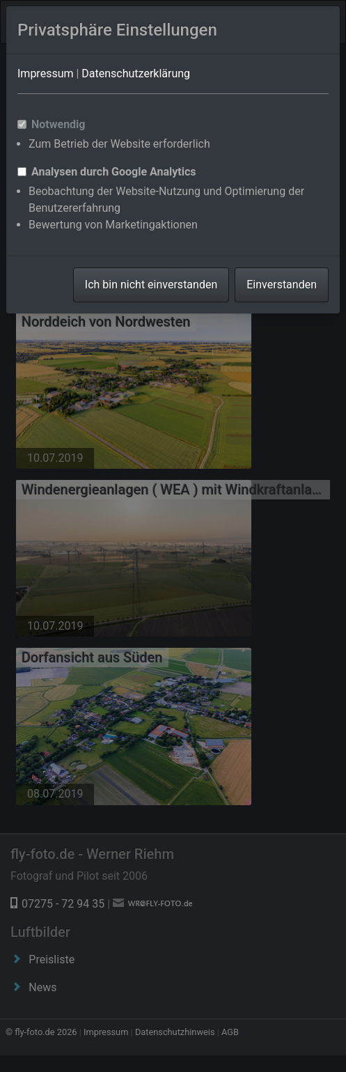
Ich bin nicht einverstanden (151, 284)
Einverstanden (281, 284)
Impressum (45, 73)
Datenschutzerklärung (135, 73)
